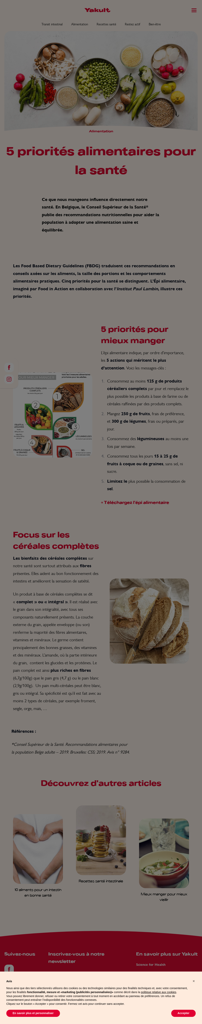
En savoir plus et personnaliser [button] (33, 1019)
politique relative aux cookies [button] (158, 998)
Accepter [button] (183, 1019)
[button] (194, 987)
